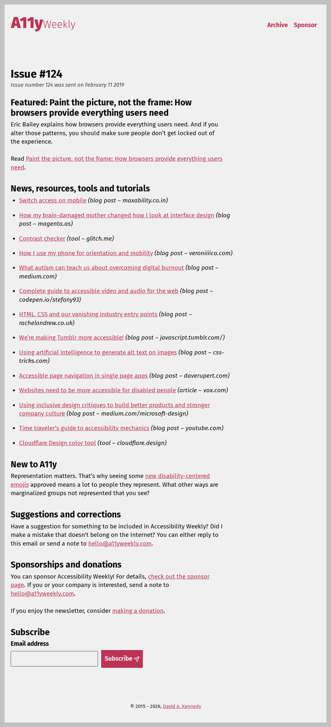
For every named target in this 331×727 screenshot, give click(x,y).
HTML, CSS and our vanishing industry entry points (88, 314)
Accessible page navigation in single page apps (83, 375)
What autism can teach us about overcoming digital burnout (101, 267)
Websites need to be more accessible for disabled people (97, 390)
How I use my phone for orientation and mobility (86, 253)
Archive (277, 25)
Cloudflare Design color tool (57, 443)
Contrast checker (42, 238)
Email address (30, 643)
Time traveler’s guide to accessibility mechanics (84, 428)
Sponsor (305, 25)
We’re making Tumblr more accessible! (71, 337)
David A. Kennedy (182, 706)
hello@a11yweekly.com (120, 543)
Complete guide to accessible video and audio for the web (98, 291)
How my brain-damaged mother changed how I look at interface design (116, 215)
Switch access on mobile (52, 200)
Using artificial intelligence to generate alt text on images (98, 352)
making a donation (138, 610)
